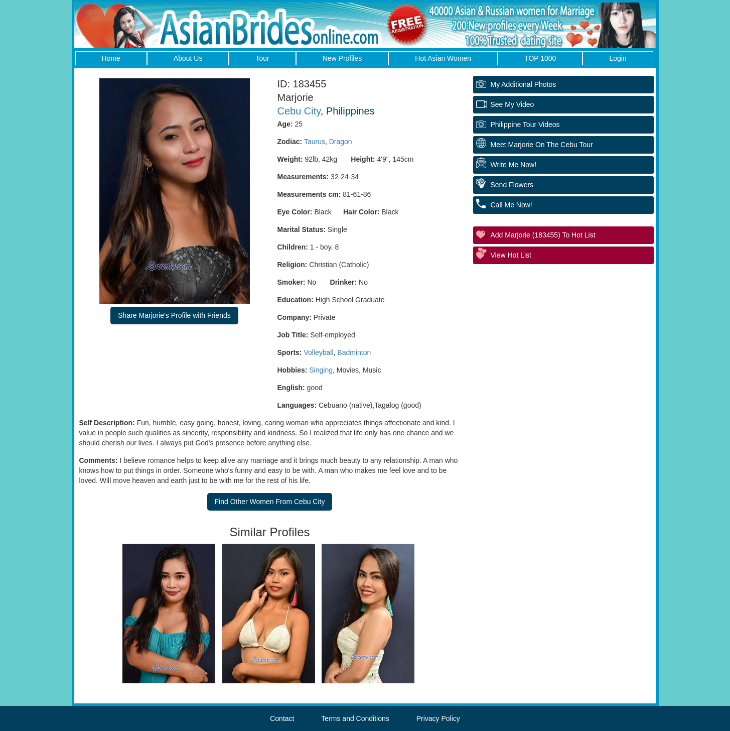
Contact (282, 718)
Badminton (354, 352)
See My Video (512, 104)
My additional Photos (523, 84)
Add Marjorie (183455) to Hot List (543, 235)
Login (617, 58)
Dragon (340, 142)
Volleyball (318, 352)
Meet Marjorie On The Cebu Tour (542, 145)
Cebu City (299, 110)
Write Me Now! (514, 165)
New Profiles (342, 58)
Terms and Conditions (355, 718)
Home (111, 58)
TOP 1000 (540, 58)
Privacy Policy (438, 718)
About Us (188, 58)
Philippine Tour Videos (525, 124)
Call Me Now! (511, 205)
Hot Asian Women (443, 58)
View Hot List (511, 255)
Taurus (314, 142)
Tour (262, 58)
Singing (321, 370)
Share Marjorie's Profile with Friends (174, 315)
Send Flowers (512, 185)
